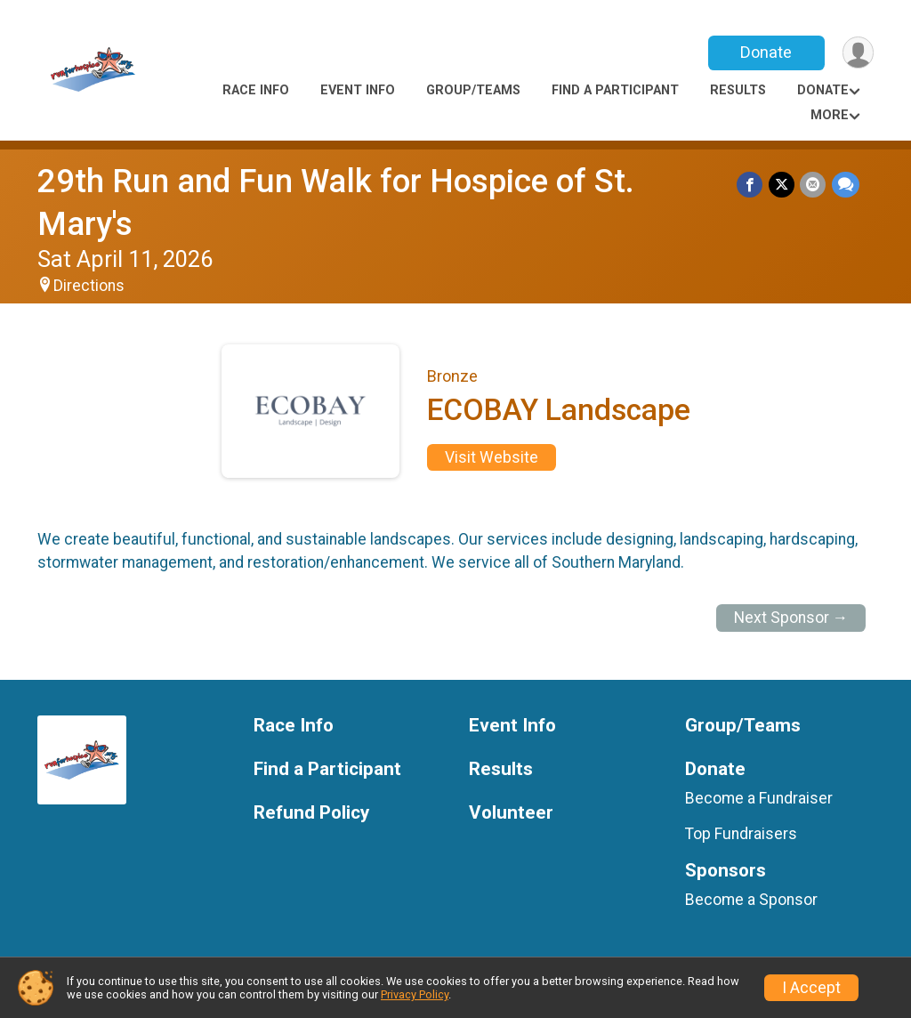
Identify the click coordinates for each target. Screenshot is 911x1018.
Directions (89, 286)
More (829, 115)
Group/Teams (473, 90)
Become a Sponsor (751, 900)
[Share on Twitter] (782, 185)
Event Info (357, 90)
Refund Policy (311, 813)
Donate (765, 52)
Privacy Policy (414, 994)
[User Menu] (857, 52)
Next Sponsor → (791, 617)
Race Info (255, 90)
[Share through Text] (845, 185)
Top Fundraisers (741, 834)
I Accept (811, 988)
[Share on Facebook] (751, 185)
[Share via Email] (813, 185)
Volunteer (511, 813)
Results (738, 90)
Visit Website (491, 457)
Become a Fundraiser (759, 798)
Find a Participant (615, 90)
